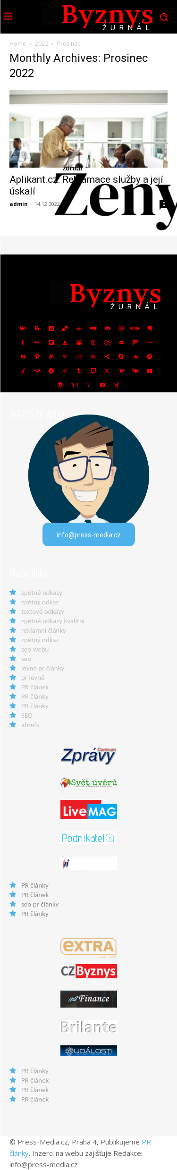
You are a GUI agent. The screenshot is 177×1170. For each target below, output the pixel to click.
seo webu (35, 649)
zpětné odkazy (41, 592)
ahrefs (30, 725)
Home (17, 44)
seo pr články (40, 904)
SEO (27, 715)
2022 (41, 44)
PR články (35, 696)
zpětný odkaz (40, 602)
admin (18, 203)
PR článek (35, 687)
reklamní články (43, 630)
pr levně (32, 677)
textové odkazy (42, 611)
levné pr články (42, 668)
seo (26, 658)
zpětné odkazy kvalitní (52, 621)
